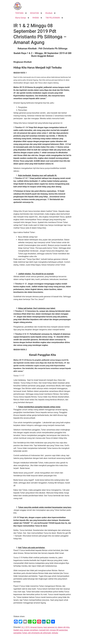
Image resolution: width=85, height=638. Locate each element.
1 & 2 (22, 627)
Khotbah (48, 13)
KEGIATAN (34, 13)
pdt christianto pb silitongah (39, 633)
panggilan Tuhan (20, 633)
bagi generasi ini (50, 627)
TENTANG (19, 13)
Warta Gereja (20, 18)
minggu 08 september (59, 630)
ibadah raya (18, 630)
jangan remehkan (31, 630)
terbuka (55, 633)
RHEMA (36, 18)
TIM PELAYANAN (52, 18)
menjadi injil (44, 630)
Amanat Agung (36, 627)
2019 (27, 627)
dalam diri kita (63, 627)
